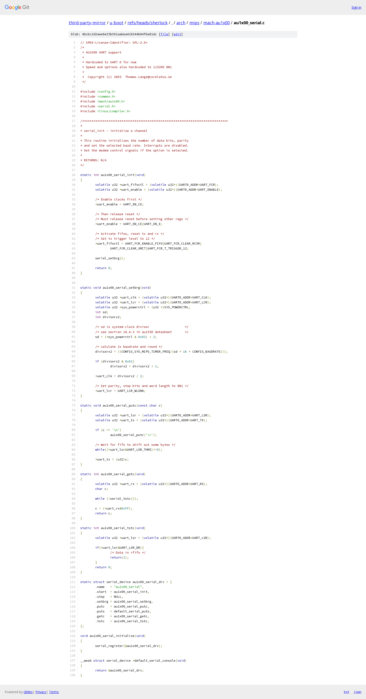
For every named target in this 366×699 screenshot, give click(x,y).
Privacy (40, 692)
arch (180, 22)
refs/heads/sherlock (147, 22)
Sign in (356, 7)
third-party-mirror (87, 22)
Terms (54, 692)
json (357, 692)
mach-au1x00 (216, 22)
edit (177, 34)
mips (194, 22)
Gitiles (28, 692)
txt (346, 692)
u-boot (116, 22)
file (164, 34)
